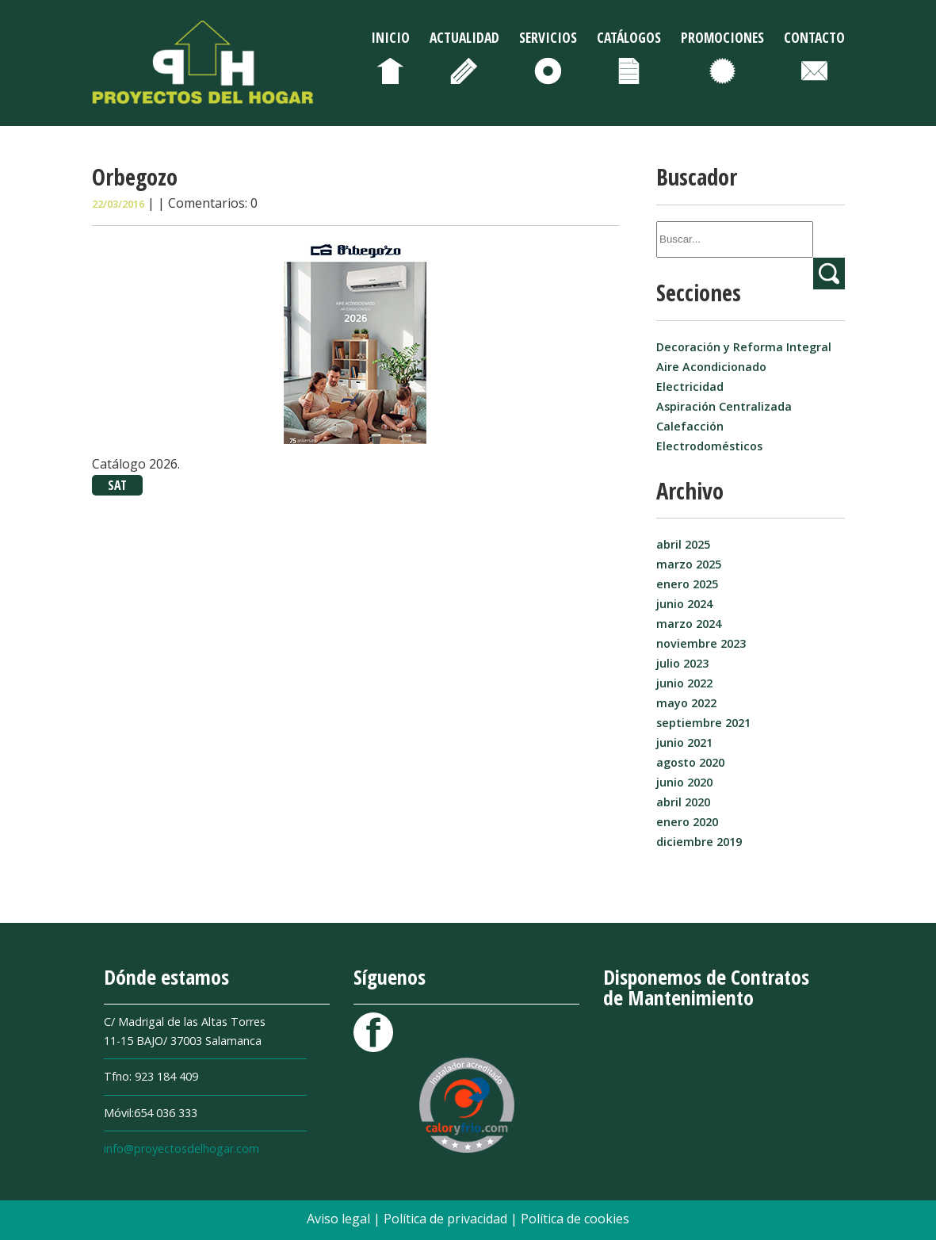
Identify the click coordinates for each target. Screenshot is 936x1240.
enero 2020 (687, 821)
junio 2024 (684, 603)
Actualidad (464, 37)
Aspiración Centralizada (724, 406)
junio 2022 (684, 683)
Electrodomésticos (709, 446)
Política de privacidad (447, 1218)
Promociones (722, 37)
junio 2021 (684, 742)
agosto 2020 (690, 762)
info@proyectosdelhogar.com (181, 1148)
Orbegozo (135, 176)
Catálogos (629, 37)
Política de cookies (575, 1218)
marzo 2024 (688, 623)
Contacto (814, 37)
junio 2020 (684, 782)
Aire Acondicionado (711, 366)
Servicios (548, 37)
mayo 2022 (686, 702)
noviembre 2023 (701, 643)
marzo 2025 (688, 564)
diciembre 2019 (699, 841)
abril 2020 (683, 801)
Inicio (390, 37)
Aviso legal (340, 1218)
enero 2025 (687, 583)
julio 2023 (682, 663)
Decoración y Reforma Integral (743, 346)
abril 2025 (683, 544)
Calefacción (690, 426)
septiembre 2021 (703, 722)
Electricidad (690, 386)
